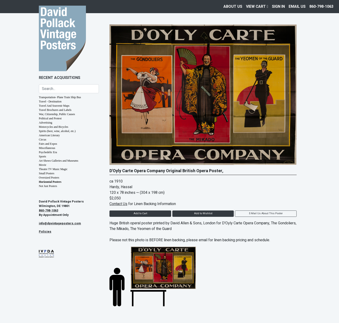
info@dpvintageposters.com (60, 223)
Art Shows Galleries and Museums (58, 160)
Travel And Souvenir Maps (54, 105)
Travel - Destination (50, 101)
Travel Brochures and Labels (55, 110)
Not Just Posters (48, 186)
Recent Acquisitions (59, 78)
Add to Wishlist (203, 213)
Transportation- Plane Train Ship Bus (60, 97)
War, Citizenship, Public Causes (57, 114)
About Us (232, 6)
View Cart (257, 6)
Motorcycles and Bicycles (53, 126)
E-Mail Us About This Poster (266, 213)
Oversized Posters (49, 177)
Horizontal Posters (50, 181)
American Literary (49, 135)
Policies (45, 232)
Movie (42, 165)
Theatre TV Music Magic (53, 169)
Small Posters (46, 173)
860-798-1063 (321, 6)
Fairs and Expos (48, 143)
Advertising (45, 122)
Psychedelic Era (48, 152)
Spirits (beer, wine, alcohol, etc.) (57, 131)
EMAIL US (297, 6)
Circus (42, 139)
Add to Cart (140, 213)
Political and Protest (50, 118)
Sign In (278, 6)
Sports (42, 156)
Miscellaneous (47, 148)
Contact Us (118, 204)
